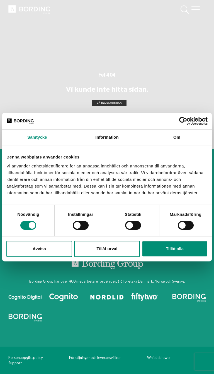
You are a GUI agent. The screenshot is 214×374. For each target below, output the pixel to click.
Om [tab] (176, 137)
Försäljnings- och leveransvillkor (95, 357)
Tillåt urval (107, 248)
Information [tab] (107, 137)
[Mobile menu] (195, 10)
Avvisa (39, 248)
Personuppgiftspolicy (25, 357)
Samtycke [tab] (37, 137)
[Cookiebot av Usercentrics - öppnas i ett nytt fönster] (183, 121)
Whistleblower (159, 357)
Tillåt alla (175, 248)
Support (15, 363)
